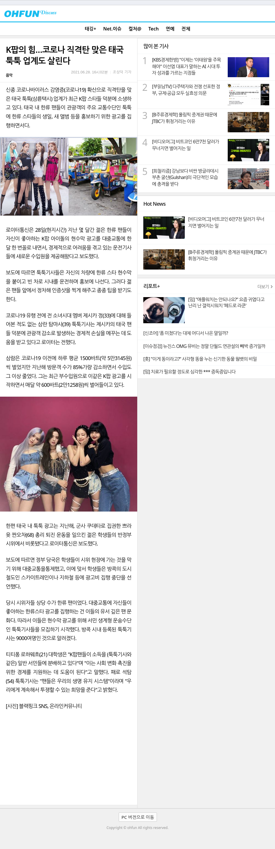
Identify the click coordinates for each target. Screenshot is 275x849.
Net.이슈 (112, 29)
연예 (170, 29)
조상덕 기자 (122, 72)
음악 (9, 75)
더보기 (263, 287)
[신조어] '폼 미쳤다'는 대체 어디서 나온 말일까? (185, 333)
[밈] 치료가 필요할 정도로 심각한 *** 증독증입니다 (189, 371)
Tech (154, 29)
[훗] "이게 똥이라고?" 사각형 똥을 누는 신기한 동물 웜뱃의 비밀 (200, 359)
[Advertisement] (68, 761)
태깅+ (90, 29)
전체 (186, 29)
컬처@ (135, 29)
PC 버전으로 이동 (138, 817)
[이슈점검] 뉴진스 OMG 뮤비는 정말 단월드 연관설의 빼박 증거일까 (204, 346)
